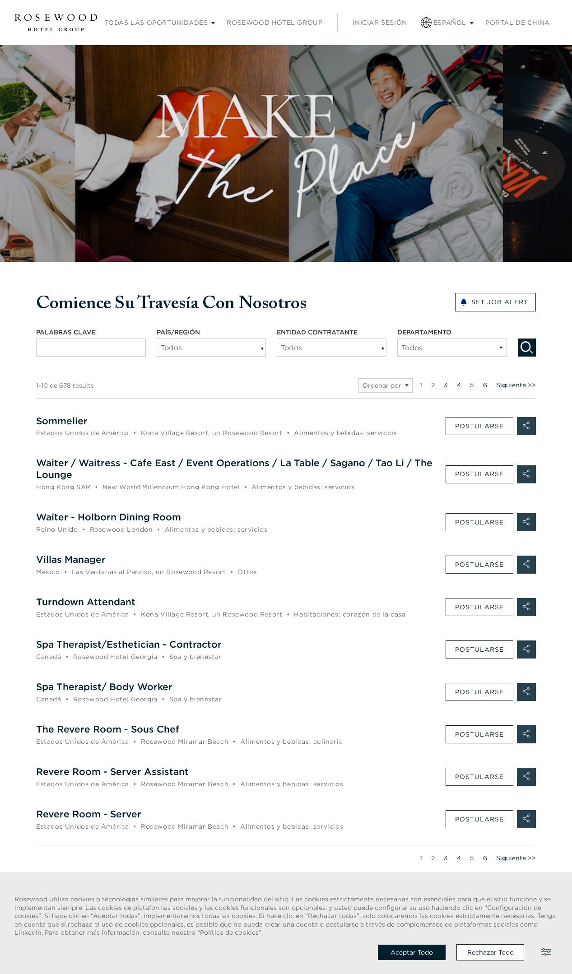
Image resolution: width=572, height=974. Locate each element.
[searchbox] (200, 347)
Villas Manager (72, 560)
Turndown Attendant (88, 602)
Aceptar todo (412, 952)
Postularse (479, 426)
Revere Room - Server (90, 813)
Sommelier (62, 421)
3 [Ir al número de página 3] (446, 385)
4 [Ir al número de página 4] (459, 385)
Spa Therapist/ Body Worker (107, 687)
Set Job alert (499, 302)
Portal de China (517, 23)
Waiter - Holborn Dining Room (112, 517)
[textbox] (452, 347)
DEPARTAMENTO (433, 332)
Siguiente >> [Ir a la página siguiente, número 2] (516, 385)
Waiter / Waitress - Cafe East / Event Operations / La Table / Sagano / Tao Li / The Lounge (233, 469)
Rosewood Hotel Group (274, 23)
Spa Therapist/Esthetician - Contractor (132, 645)
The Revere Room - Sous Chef (110, 729)
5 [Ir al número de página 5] (472, 385)
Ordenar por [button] (382, 385)
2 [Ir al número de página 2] (433, 385)
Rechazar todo (490, 952)
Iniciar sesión (380, 23)
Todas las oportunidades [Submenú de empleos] (156, 23)
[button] (526, 426)
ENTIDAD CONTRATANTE (317, 332)
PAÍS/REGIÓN (178, 332)
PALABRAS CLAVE (66, 332)
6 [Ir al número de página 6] (485, 385)
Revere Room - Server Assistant (114, 771)
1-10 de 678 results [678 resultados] (65, 385)
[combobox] (91, 348)
